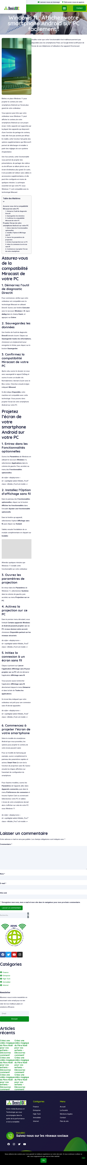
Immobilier (37, 1118)
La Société (64, 1110)
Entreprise (37, 1110)
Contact (63, 1118)
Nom (2, 874)
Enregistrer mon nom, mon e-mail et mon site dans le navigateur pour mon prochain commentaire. (41, 902)
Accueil (62, 1107)
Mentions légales (66, 1114)
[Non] (83, 1158)
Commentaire (6, 844)
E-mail (3, 883)
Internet (36, 1121)
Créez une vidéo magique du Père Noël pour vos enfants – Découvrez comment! (7, 1048)
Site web (3, 893)
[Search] (28, 915)
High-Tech (37, 1114)
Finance (36, 1107)
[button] (64, 8)
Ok (43, 1160)
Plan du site (64, 1121)
